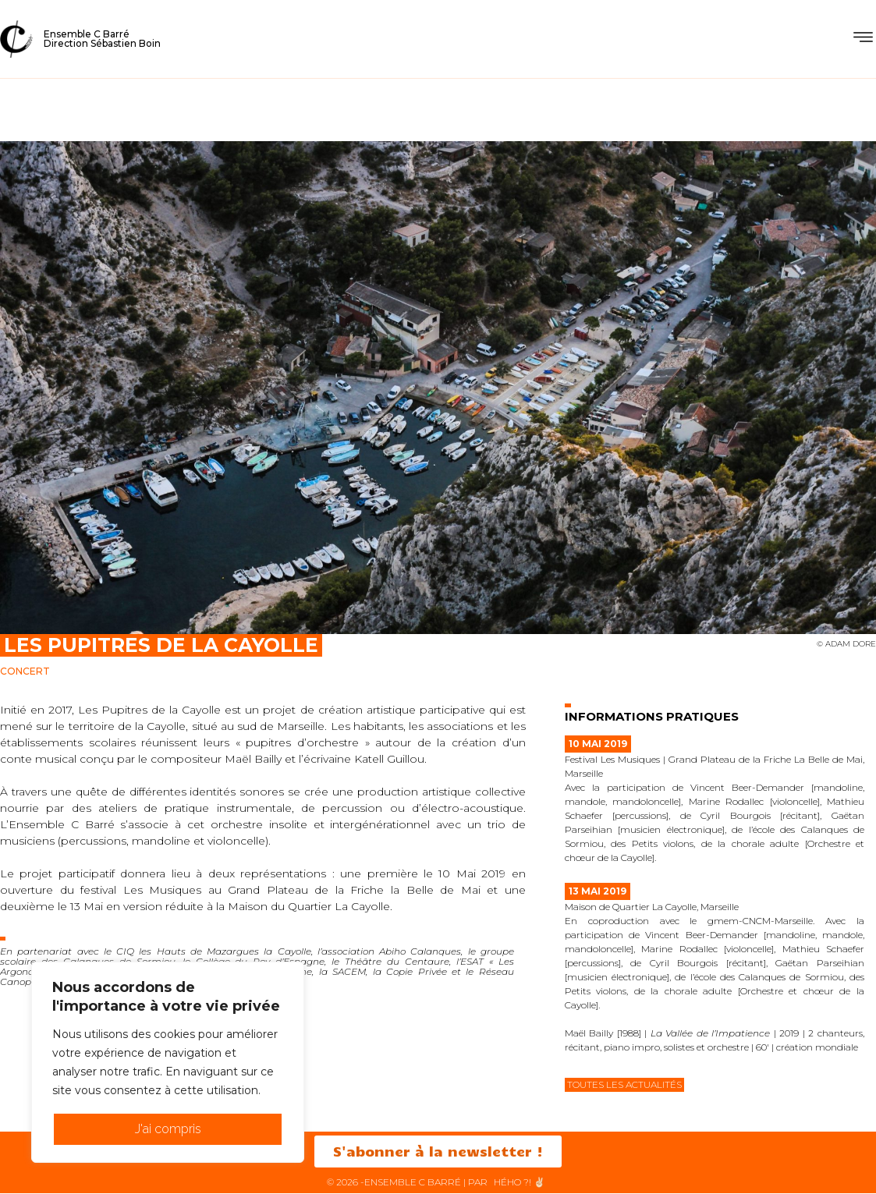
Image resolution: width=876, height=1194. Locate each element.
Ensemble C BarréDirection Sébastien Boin (102, 38)
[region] (167, 1062)
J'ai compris (168, 1128)
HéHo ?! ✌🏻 (519, 1183)
